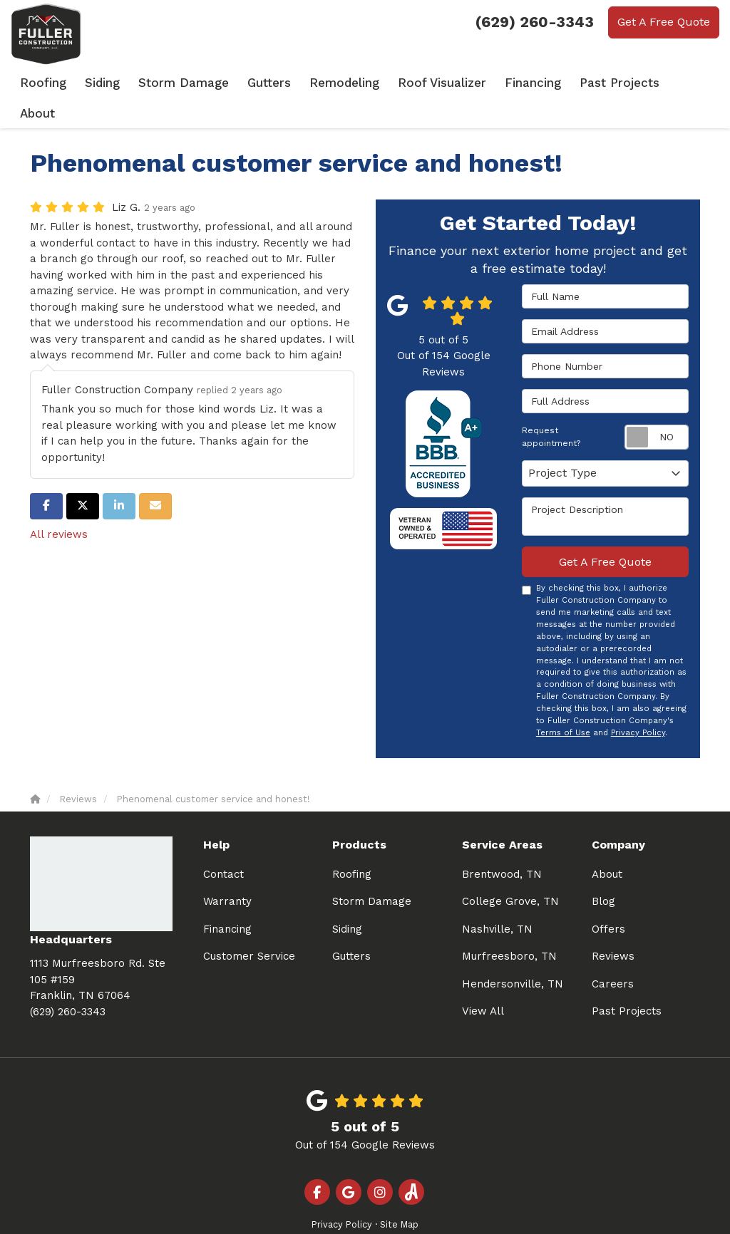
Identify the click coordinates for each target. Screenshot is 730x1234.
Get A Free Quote (663, 21)
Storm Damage (371, 869)
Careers (613, 951)
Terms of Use (563, 700)
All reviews (59, 502)
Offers (608, 897)
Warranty (227, 869)
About (607, 842)
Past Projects (627, 979)
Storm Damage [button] (207, 82)
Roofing (351, 842)
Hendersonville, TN (512, 951)
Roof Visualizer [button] (452, 82)
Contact (223, 842)
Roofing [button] (72, 82)
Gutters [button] (289, 82)
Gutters (351, 924)
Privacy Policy (638, 700)
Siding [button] (129, 82)
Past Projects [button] (620, 82)
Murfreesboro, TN (509, 924)
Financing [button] (538, 82)
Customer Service (249, 924)
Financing (227, 897)
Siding (347, 897)
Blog (603, 869)
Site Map (399, 1192)
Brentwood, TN (502, 842)
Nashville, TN (497, 897)
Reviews (613, 924)
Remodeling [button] (361, 82)
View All (483, 979)
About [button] (693, 82)
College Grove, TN (510, 869)
